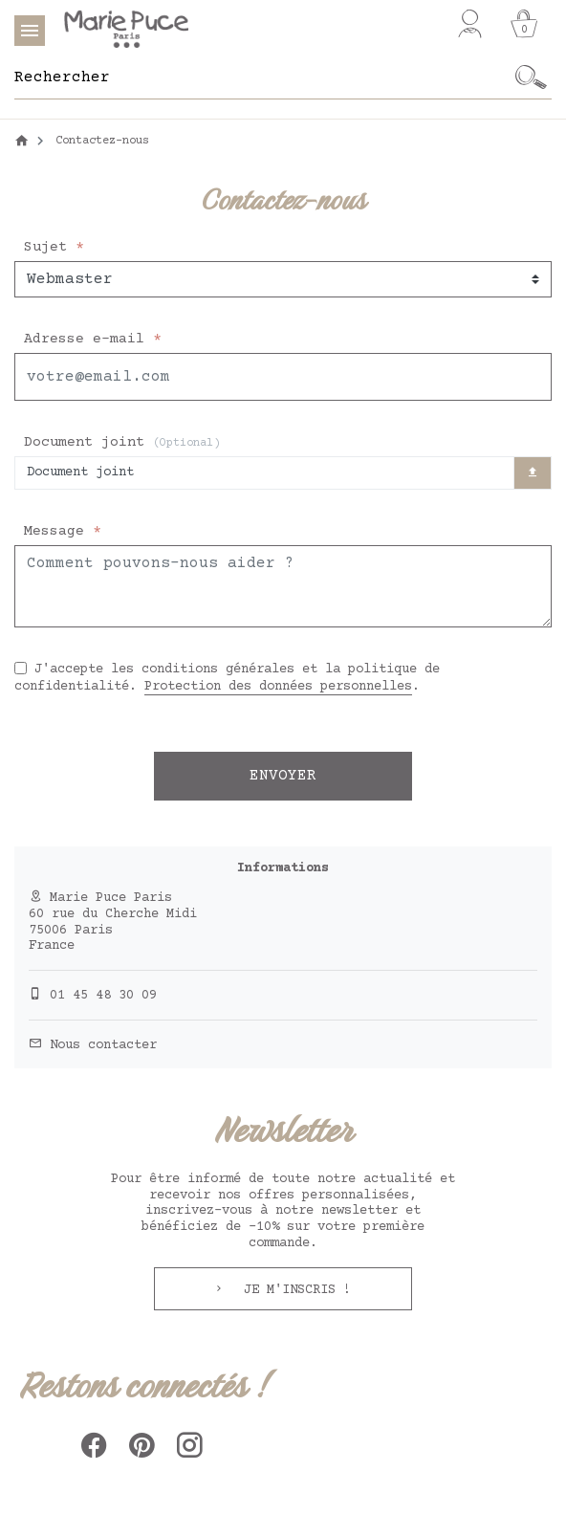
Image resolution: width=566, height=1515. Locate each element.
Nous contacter (103, 1045)
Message (58, 531)
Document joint (122, 442)
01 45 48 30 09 (103, 995)
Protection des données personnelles (278, 686)
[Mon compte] (470, 24)
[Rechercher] (263, 77)
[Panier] (524, 24)
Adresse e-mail (88, 339)
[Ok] (532, 77)
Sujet (50, 247)
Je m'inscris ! (293, 1290)
